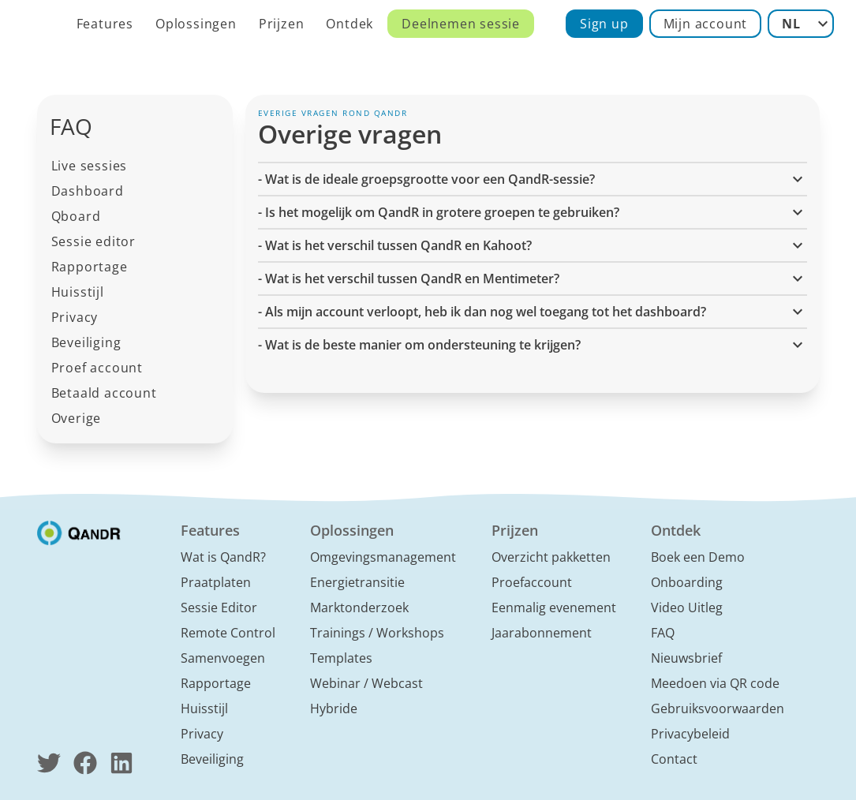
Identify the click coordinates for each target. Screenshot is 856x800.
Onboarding (687, 582)
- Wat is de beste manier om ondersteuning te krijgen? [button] (532, 344)
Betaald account (104, 393)
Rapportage (89, 266)
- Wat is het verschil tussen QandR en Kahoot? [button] (532, 245)
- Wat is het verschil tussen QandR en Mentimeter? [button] (532, 278)
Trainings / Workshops (377, 632)
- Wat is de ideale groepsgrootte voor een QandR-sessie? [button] (532, 179)
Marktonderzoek (359, 607)
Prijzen (282, 23)
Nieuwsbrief (686, 658)
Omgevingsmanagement (383, 557)
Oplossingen (196, 23)
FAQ (663, 632)
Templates (341, 658)
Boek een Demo (698, 557)
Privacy (75, 317)
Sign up (604, 23)
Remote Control (228, 632)
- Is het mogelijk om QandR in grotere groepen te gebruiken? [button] (532, 212)
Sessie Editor (219, 607)
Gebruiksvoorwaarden (717, 708)
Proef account (97, 367)
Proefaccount (532, 582)
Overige (76, 418)
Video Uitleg (687, 607)
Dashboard (87, 191)
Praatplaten (216, 582)
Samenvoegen (223, 658)
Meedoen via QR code (715, 683)
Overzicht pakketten (551, 557)
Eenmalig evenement (554, 607)
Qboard (76, 216)
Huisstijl (77, 292)
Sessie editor (93, 241)
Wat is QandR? (223, 557)
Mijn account (705, 23)
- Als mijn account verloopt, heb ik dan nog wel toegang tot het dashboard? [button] (532, 311)
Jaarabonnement (542, 632)
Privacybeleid (690, 733)
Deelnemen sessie (461, 23)
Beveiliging (86, 342)
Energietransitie (357, 582)
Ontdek (349, 23)
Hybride (333, 708)
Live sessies (89, 165)
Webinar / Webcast (366, 683)
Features (105, 23)
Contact (674, 759)
